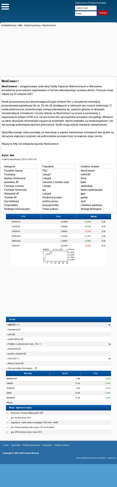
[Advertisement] (43, 51)
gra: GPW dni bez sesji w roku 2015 (26, 432)
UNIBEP (10, 383)
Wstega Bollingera (91, 208)
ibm (12, 155)
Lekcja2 (46, 185)
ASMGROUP (12, 379)
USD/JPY (16, 246)
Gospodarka (11, 205)
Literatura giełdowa (91, 205)
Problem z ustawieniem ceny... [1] (24, 344)
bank (83, 182)
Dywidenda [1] (14, 330)
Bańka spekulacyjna (92, 189)
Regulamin (47, 445)
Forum (12, 319)
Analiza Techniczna (14, 178)
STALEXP (11, 388)
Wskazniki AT (11, 193)
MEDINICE (11, 398)
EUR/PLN (16, 222)
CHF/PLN (16, 226)
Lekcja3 (46, 178)
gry (44, 189)
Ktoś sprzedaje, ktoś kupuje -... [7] (22, 368)
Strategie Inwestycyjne (17, 208)
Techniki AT (10, 197)
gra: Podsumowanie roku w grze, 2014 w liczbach (33, 427)
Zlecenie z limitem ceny (55, 182)
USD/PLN (16, 231)
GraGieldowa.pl (8, 25)
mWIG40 (85, 174)
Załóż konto (81, 3)
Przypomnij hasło (97, 3)
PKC (44, 170)
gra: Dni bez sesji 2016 (21, 418)
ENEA (9, 393)
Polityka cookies (62, 445)
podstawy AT (11, 182)
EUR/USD (16, 236)
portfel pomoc (50, 201)
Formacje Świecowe (15, 189)
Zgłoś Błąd (15, 445)
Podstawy (10, 174)
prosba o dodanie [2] (17, 354)
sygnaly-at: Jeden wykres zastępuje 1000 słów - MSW (34, 422)
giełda (84, 197)
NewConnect (49, 25)
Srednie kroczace (52, 197)
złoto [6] (11, 334)
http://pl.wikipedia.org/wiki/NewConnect (35, 143)
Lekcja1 (46, 174)
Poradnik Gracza (13, 170)
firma (83, 178)
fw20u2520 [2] (14, 349)
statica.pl (111, 458)
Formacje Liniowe (14, 185)
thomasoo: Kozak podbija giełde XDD (27, 413)
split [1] (14, 325)
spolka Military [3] (15, 339)
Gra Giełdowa (11, 201)
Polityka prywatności (31, 445)
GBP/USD (16, 241)
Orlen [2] (13, 358)
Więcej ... (10, 402)
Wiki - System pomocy (29, 25)
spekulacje (87, 185)
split (83, 201)
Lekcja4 (46, 193)
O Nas (6, 445)
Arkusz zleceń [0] (15, 363)
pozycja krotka (50, 205)
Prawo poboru (50, 208)
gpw (83, 193)
